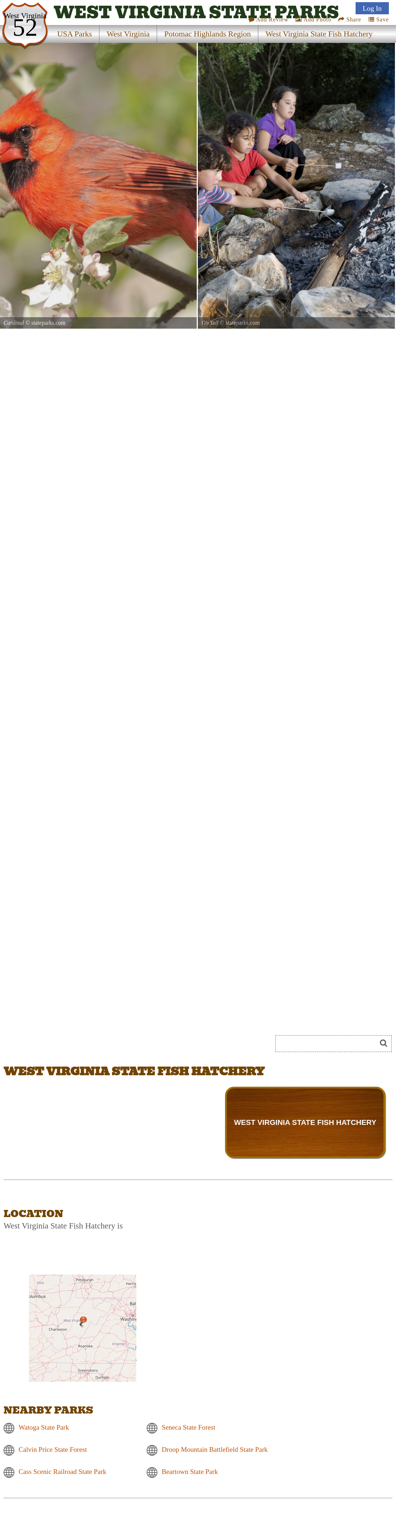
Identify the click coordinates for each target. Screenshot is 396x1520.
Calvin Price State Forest (53, 1449)
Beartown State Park (190, 1471)
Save (378, 19)
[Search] (329, 1044)
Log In (372, 8)
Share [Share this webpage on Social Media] (349, 19)
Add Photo (313, 19)
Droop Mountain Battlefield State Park (215, 1449)
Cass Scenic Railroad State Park (62, 1471)
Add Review (269, 19)
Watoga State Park (44, 1427)
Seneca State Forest (188, 1427)
